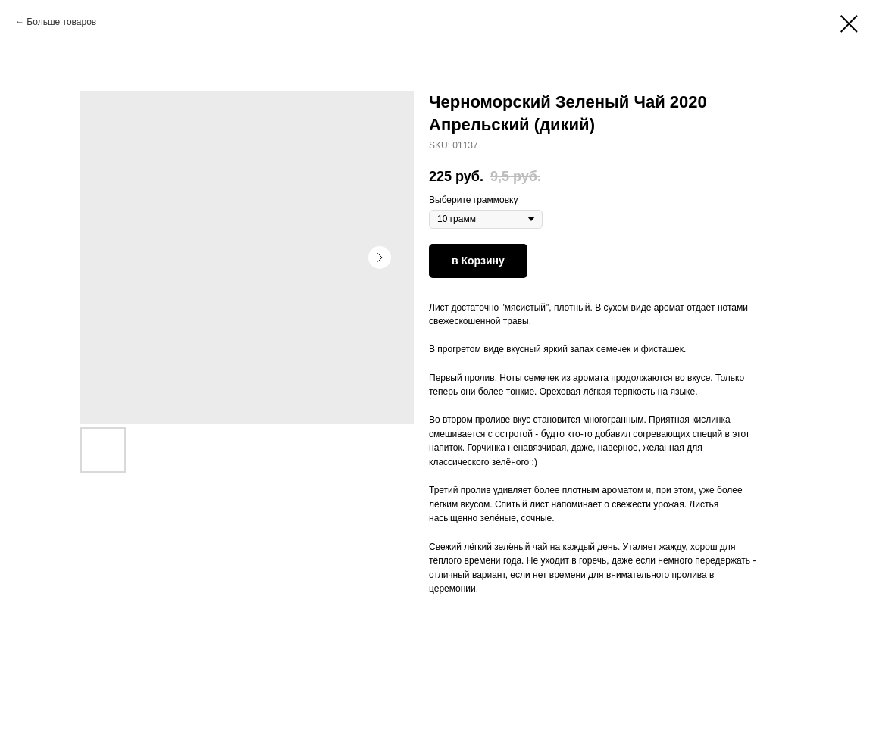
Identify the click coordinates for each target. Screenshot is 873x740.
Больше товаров (61, 22)
